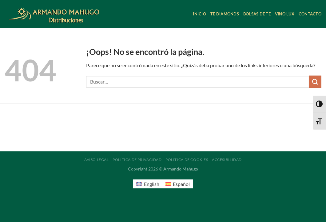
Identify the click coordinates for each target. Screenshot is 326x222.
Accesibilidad (227, 159)
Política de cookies (186, 159)
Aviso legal (96, 159)
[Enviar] (315, 82)
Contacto (310, 13)
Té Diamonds (224, 13)
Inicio (199, 13)
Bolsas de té (257, 13)
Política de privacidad (137, 159)
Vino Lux (284, 13)
